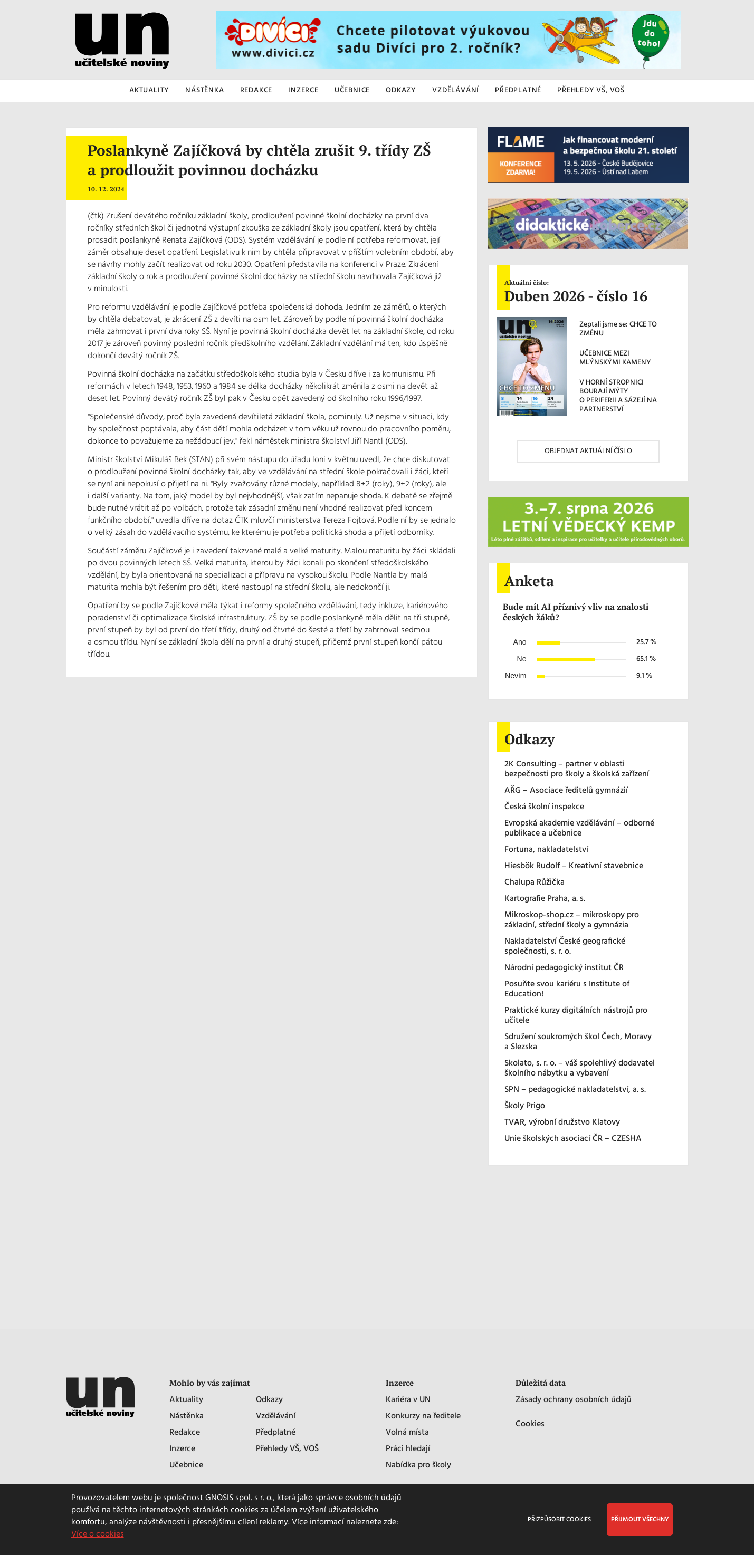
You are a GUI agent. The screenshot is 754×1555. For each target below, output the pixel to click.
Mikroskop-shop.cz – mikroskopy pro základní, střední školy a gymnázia (571, 920)
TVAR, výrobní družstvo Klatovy (562, 1123)
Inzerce (182, 1449)
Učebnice (186, 1466)
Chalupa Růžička (534, 883)
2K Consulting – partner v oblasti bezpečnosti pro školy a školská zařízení (576, 770)
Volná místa (407, 1433)
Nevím (515, 675)
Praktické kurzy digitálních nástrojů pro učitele (575, 1016)
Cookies (530, 1424)
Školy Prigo (524, 1106)
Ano (520, 642)
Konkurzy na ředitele (423, 1417)
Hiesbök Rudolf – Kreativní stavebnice (573, 866)
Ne (522, 659)
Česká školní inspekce (544, 807)
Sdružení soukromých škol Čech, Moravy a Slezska (578, 1042)
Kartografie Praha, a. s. (544, 899)
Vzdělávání (275, 1417)
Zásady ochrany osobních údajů (574, 1400)
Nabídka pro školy (418, 1466)
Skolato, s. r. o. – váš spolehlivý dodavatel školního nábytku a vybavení (579, 1069)
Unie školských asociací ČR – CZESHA (573, 1139)
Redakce (184, 1433)
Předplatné (275, 1433)
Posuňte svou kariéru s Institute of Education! (566, 990)
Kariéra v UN (408, 1400)
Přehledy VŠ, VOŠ (287, 1449)
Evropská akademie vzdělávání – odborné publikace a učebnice (579, 829)
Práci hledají (408, 1449)
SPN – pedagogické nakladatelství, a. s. (575, 1090)
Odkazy (269, 1400)
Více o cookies (97, 1534)
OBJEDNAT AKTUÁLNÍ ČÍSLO (588, 451)
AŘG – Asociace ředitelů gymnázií (566, 791)
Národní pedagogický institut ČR (564, 968)
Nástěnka (186, 1417)
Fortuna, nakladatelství (546, 850)
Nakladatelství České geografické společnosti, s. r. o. (564, 947)
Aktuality (186, 1400)
